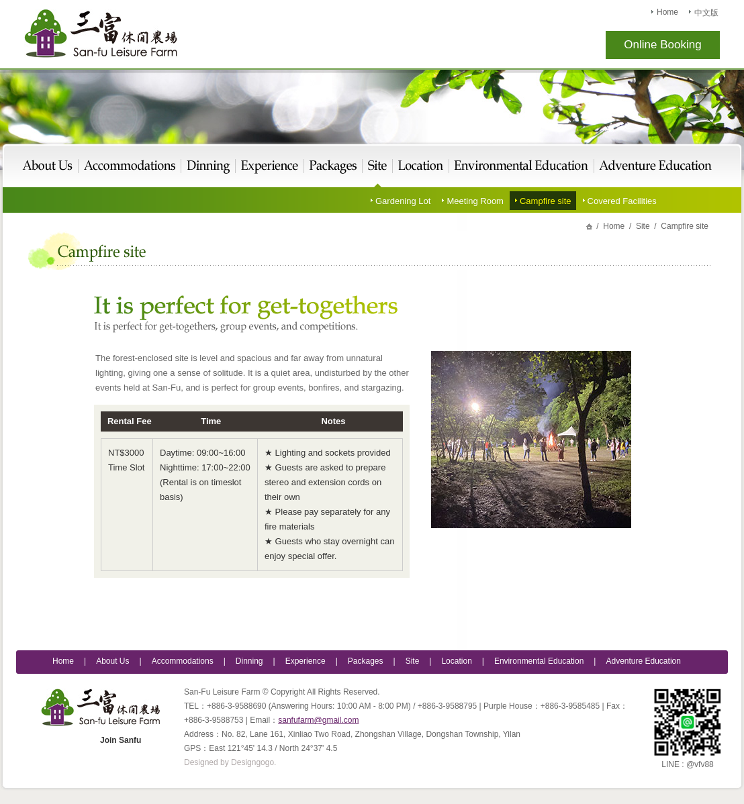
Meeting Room (475, 201)
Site (378, 166)
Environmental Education (521, 166)
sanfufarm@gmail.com (318, 720)
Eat (208, 166)
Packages (333, 166)
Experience (270, 166)
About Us (50, 166)
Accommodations (183, 661)
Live (130, 166)
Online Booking (662, 44)
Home (667, 12)
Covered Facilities (622, 201)
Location (421, 166)
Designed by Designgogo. (230, 762)
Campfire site (545, 201)
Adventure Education (653, 166)
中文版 (706, 12)
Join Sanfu (120, 740)
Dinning (249, 661)
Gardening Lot (402, 201)
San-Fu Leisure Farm (100, 33)
